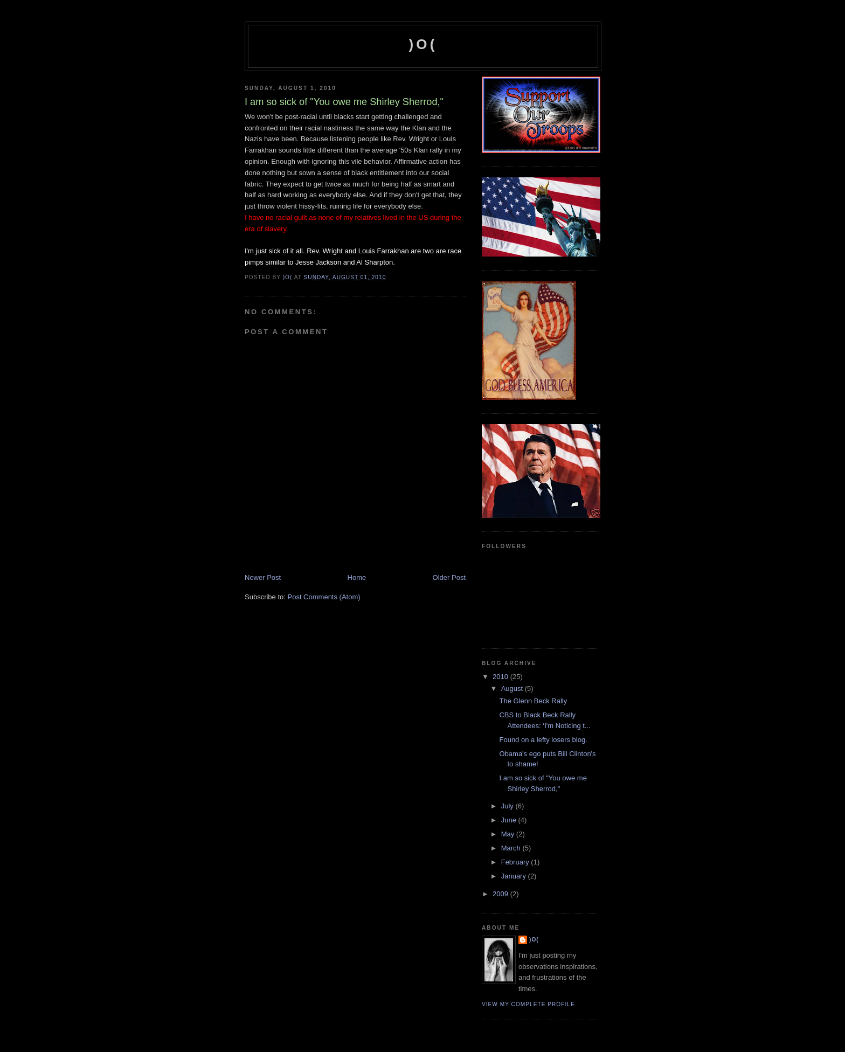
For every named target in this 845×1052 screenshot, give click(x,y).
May (508, 834)
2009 (501, 894)
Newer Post (263, 577)
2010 (501, 677)
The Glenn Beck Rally (533, 701)
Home (357, 577)
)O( (422, 44)
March (512, 848)
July (508, 806)
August (513, 688)
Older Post (449, 577)
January (514, 876)
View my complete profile (528, 1004)
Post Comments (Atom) (324, 597)
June (509, 820)
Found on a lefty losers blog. (543, 740)
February (516, 862)
